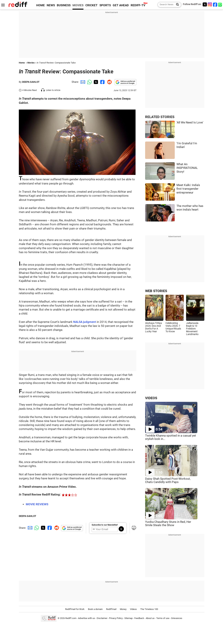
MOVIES (77, 5)
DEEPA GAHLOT (31, 81)
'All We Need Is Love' (189, 122)
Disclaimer (102, 618)
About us (150, 618)
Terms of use (162, 618)
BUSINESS (64, 5)
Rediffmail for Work (74, 609)
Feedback (139, 618)
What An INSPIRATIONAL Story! (187, 168)
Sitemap (128, 618)
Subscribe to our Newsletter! (105, 525)
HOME (40, 5)
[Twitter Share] (95, 81)
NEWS (51, 5)
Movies (31, 62)
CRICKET (91, 5)
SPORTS (105, 5)
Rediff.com (70, 618)
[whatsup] (220, 4)
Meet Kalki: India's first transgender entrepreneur (188, 188)
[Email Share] (82, 81)
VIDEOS (151, 398)
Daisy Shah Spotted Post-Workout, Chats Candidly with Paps (167, 480)
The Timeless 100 (149, 609)
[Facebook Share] (102, 81)
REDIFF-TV (138, 5)
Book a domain (95, 609)
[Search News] (176, 5)
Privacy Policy (116, 618)
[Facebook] (215, 4)
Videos (133, 609)
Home (22, 62)
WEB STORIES (156, 291)
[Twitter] (204, 4)
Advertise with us (86, 618)
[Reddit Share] (108, 81)
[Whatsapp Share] (89, 81)
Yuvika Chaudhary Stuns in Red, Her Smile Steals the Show (168, 523)
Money (123, 609)
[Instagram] (210, 4)
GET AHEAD (121, 5)
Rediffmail (111, 609)
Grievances (176, 618)
